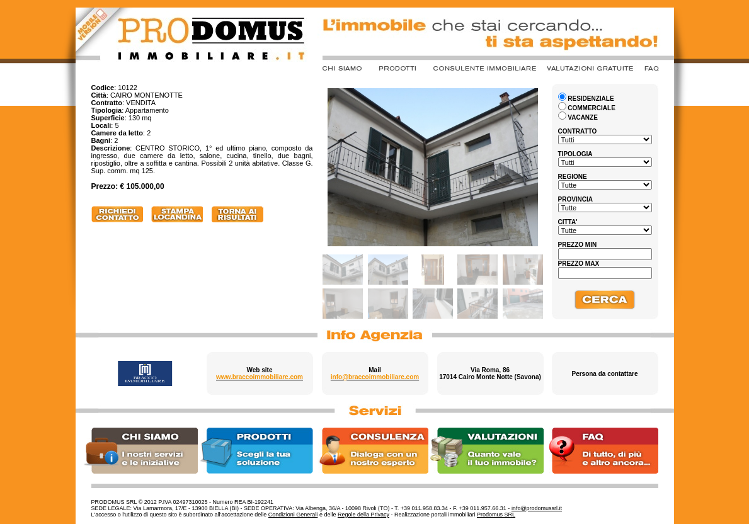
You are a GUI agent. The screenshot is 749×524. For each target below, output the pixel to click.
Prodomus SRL (496, 514)
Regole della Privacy (363, 514)
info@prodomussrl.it (537, 508)
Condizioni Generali (293, 514)
